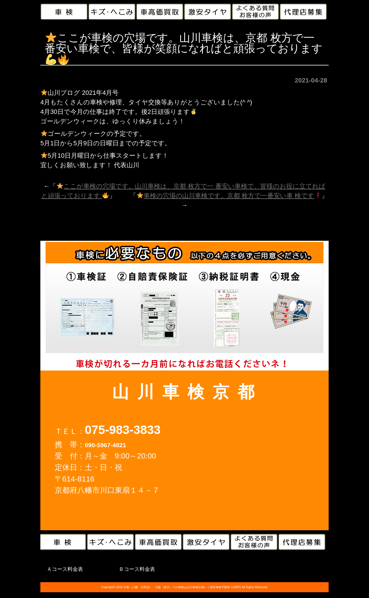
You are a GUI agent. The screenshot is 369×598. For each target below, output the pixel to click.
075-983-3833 (123, 430)
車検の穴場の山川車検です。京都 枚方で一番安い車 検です (229, 195)
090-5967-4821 (105, 445)
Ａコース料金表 (65, 569)
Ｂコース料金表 (137, 569)
